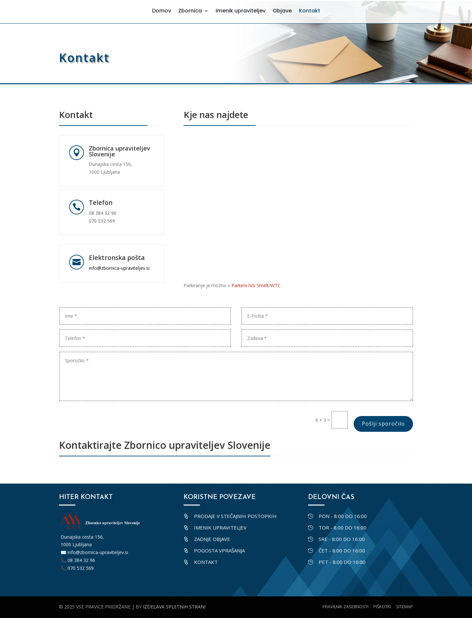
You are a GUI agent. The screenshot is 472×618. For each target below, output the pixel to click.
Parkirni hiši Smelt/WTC (256, 285)
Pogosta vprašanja (219, 550)
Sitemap (404, 606)
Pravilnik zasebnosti (345, 606)
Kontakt (206, 562)
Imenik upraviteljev (220, 527)
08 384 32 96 (102, 213)
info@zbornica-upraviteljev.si (119, 268)
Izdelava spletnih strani (174, 607)
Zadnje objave (212, 539)
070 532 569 (102, 221)
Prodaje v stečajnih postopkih (235, 516)
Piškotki (382, 606)
